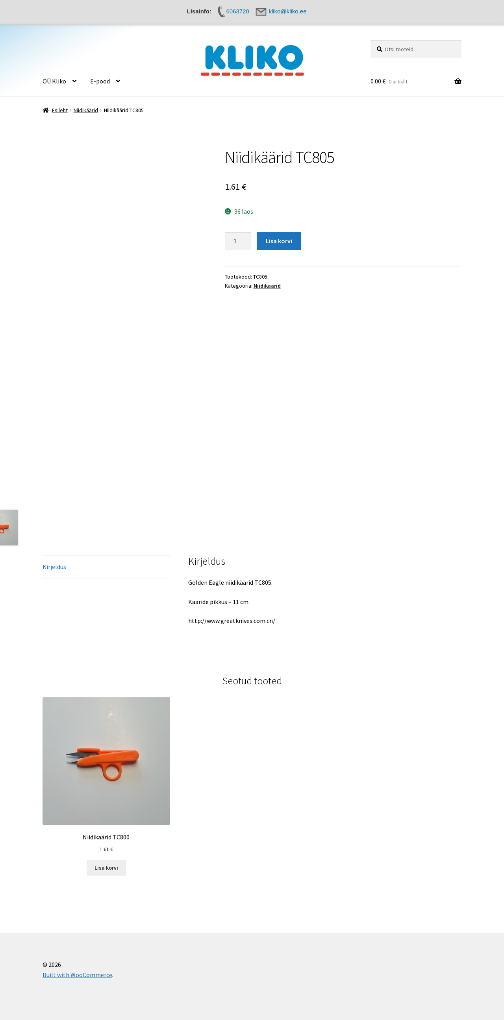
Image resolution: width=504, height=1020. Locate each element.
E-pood (100, 81)
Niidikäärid (86, 110)
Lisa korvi (279, 241)
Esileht (60, 110)
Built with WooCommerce (77, 975)
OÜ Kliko (54, 81)
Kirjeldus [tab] (54, 567)
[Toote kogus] (238, 241)
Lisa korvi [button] (106, 867)
